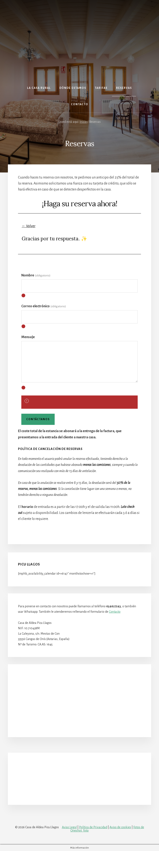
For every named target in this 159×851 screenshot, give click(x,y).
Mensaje (28, 337)
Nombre (35, 275)
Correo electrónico (43, 306)
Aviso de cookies (120, 827)
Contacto (114, 611)
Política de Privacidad (93, 827)
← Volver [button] (28, 226)
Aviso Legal (69, 827)
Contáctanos (38, 419)
